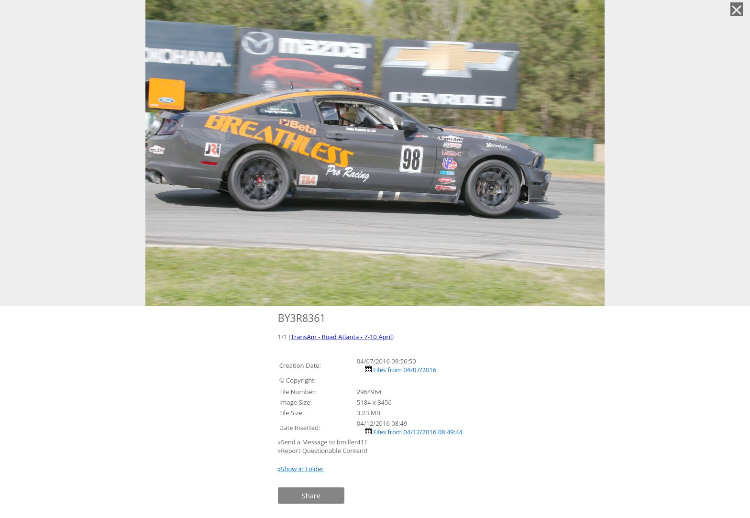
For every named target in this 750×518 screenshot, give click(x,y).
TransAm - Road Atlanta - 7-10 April (341, 336)
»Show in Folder (301, 468)
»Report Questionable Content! (322, 450)
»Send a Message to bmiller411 (323, 442)
